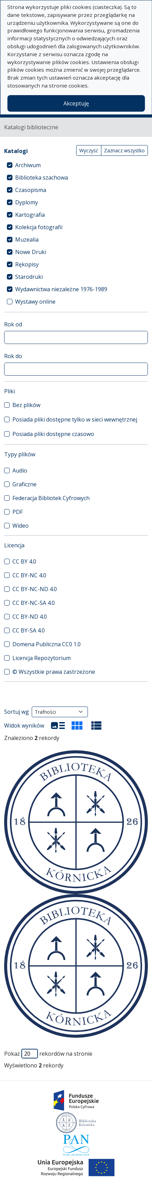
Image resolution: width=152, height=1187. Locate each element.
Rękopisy (27, 264)
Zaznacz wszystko (124, 150)
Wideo (20, 525)
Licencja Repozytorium (41, 658)
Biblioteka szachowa (41, 177)
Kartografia (30, 215)
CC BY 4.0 (24, 561)
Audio (19, 470)
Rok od (13, 324)
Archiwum (28, 165)
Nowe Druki (30, 252)
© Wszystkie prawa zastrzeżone (53, 672)
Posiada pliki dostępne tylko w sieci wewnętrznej (74, 419)
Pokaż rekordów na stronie (48, 1053)
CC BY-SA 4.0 (28, 630)
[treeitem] (76, 165)
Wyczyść (88, 150)
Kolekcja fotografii (38, 227)
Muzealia (27, 239)
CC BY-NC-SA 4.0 (33, 603)
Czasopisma (30, 190)
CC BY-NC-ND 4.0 (34, 589)
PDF (17, 512)
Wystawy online (35, 301)
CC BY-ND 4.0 (29, 616)
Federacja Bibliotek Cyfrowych (51, 498)
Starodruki (29, 277)
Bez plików (26, 405)
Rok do (13, 356)
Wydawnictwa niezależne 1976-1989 (61, 289)
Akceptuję (76, 103)
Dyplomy (26, 202)
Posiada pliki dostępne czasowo (53, 434)
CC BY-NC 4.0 (29, 575)
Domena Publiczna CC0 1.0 (46, 644)
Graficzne (24, 484)
